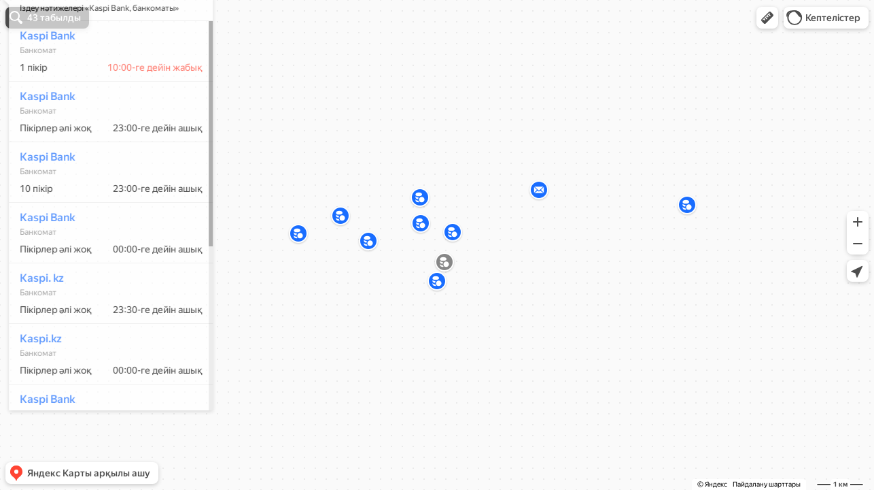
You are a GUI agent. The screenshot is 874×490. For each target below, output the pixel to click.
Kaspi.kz (35, 378)
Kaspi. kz (36, 318)
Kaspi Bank (41, 75)
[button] (767, 18)
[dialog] (105, 243)
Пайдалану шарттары (767, 484)
